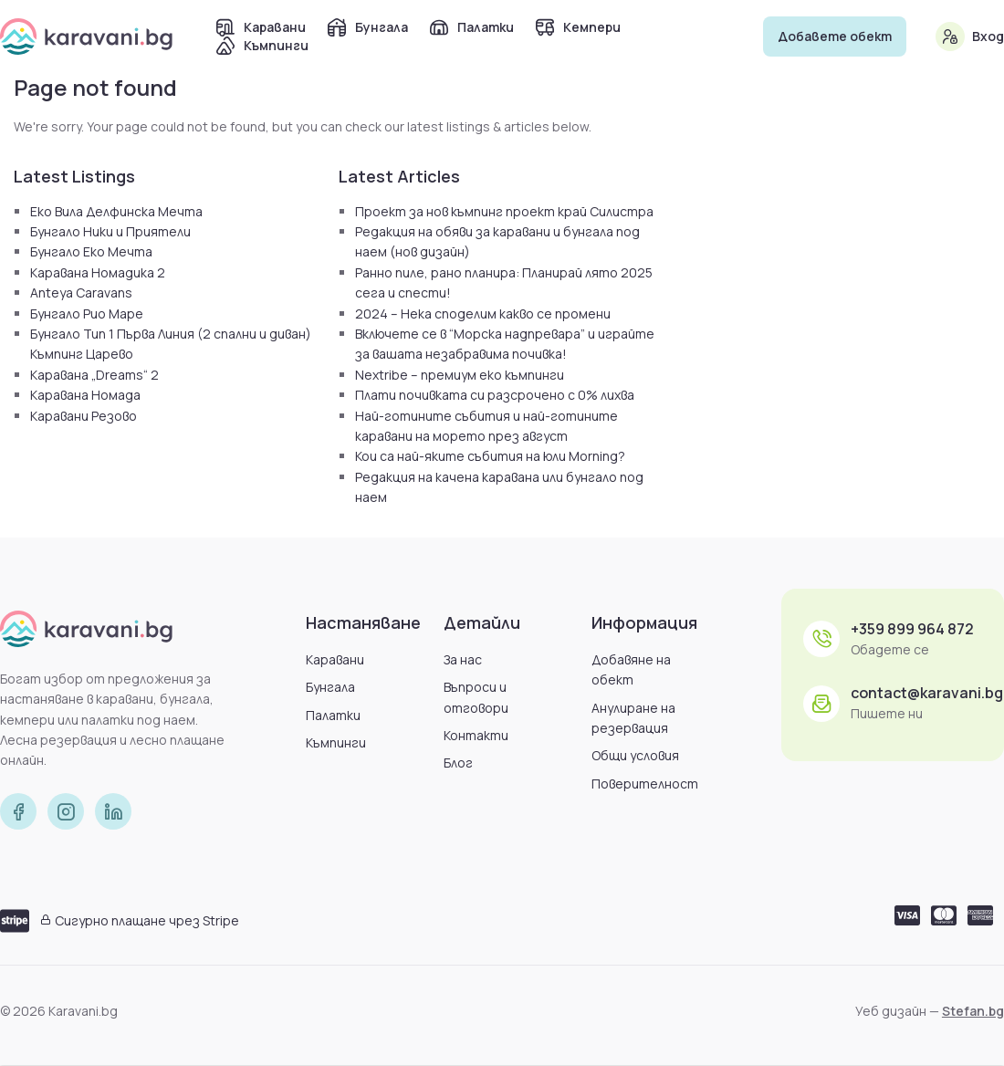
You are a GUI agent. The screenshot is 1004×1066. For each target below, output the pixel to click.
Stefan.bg (973, 1010)
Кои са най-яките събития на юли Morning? (490, 456)
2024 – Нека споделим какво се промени (483, 313)
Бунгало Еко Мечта (91, 251)
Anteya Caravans (81, 292)
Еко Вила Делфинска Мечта (116, 211)
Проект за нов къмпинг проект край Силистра (504, 211)
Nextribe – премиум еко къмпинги (459, 374)
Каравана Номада (85, 394)
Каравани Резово (83, 415)
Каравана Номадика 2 (97, 272)
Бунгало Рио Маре (86, 313)
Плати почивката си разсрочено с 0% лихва (494, 394)
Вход (988, 36)
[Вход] (950, 36)
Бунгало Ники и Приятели (110, 231)
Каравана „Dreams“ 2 (94, 374)
